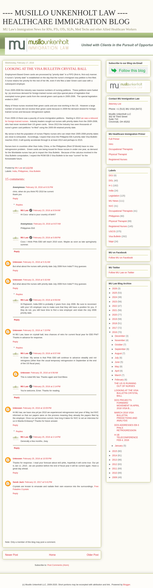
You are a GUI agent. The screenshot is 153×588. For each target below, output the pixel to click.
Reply (15, 198)
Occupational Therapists (121, 149)
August (118, 353)
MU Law (24, 210)
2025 (115, 293)
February (119, 379)
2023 (115, 301)
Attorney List (115, 104)
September (120, 349)
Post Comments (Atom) (58, 565)
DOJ (111, 175)
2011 (115, 468)
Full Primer (114, 139)
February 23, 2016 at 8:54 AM (46, 210)
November (120, 340)
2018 (115, 323)
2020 (115, 314)
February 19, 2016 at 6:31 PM (39, 187)
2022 (115, 306)
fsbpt (111, 241)
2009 (115, 477)
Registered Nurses (118, 159)
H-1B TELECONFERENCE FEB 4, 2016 (126, 438)
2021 (115, 310)
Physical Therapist (118, 154)
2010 (115, 473)
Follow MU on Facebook (121, 257)
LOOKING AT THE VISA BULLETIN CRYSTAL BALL (126, 393)
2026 (115, 288)
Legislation (114, 195)
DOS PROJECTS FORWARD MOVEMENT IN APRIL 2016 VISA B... (126, 404)
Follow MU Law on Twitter (121, 272)
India (14, 171)
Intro (111, 144)
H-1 (110, 185)
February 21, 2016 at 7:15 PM (36, 330)
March (118, 375)
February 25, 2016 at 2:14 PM (46, 386)
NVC (111, 206)
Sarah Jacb (18, 482)
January (119, 445)
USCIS (112, 231)
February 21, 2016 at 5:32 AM (36, 280)
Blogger (126, 584)
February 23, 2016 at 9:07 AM (47, 224)
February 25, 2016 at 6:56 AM (44, 372)
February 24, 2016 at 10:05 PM (37, 408)
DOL (111, 180)
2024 (115, 297)
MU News (113, 201)
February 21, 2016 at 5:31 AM (36, 262)
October (119, 344)
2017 (115, 328)
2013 (115, 459)
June (117, 362)
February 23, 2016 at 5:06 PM (46, 237)
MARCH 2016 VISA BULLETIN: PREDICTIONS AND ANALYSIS (125, 416)
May (117, 366)
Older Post (92, 554)
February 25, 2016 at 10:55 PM (37, 458)
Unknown (17, 262)
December (120, 336)
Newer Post (11, 554)
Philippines (23, 171)
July (117, 357)
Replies (19, 205)
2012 (115, 464)
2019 (115, 319)
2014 (115, 455)
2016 (115, 332)
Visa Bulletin (34, 171)
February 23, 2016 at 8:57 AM (46, 353)
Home (52, 554)
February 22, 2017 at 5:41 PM (38, 482)
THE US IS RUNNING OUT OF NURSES (125, 384)
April (117, 371)
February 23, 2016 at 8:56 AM (46, 300)
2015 (115, 451)
